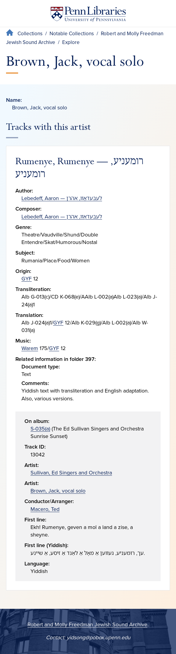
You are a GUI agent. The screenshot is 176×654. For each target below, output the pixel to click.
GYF (26, 278)
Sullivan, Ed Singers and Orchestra (71, 472)
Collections (30, 33)
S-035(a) (40, 428)
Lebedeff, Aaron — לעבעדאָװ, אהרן (61, 198)
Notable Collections (72, 33)
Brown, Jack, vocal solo (57, 490)
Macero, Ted (44, 509)
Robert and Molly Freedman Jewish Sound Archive (87, 624)
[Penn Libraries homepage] (88, 15)
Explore (71, 42)
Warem (29, 348)
